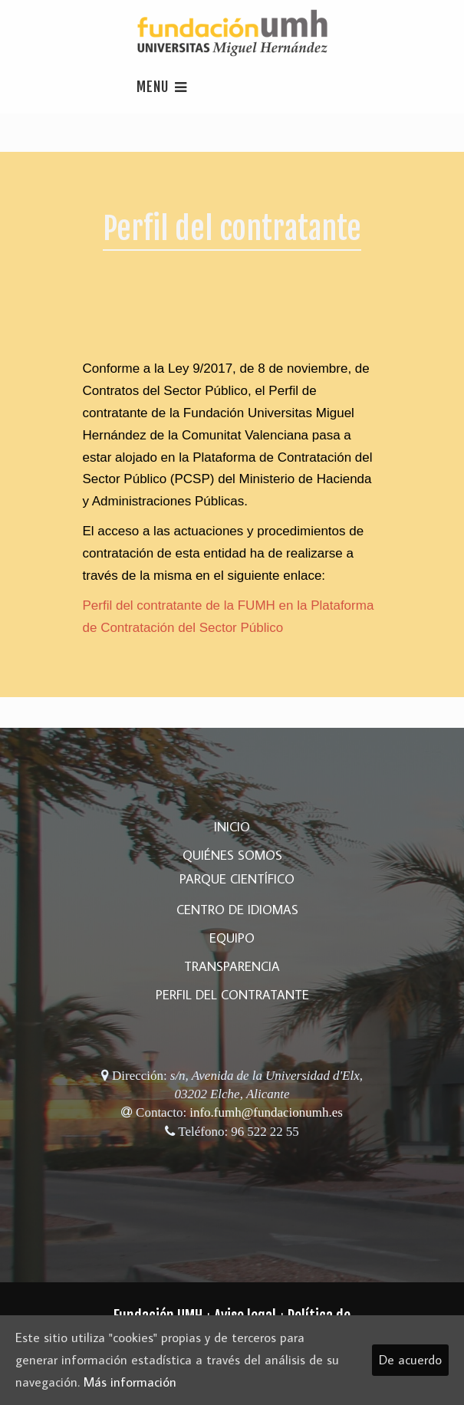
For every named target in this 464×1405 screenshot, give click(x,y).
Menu (162, 86)
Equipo (232, 938)
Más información (130, 1382)
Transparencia (232, 966)
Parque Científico (237, 878)
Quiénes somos (232, 855)
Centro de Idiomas (237, 909)
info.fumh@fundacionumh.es (266, 1111)
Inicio (232, 826)
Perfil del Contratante (232, 994)
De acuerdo (410, 1359)
